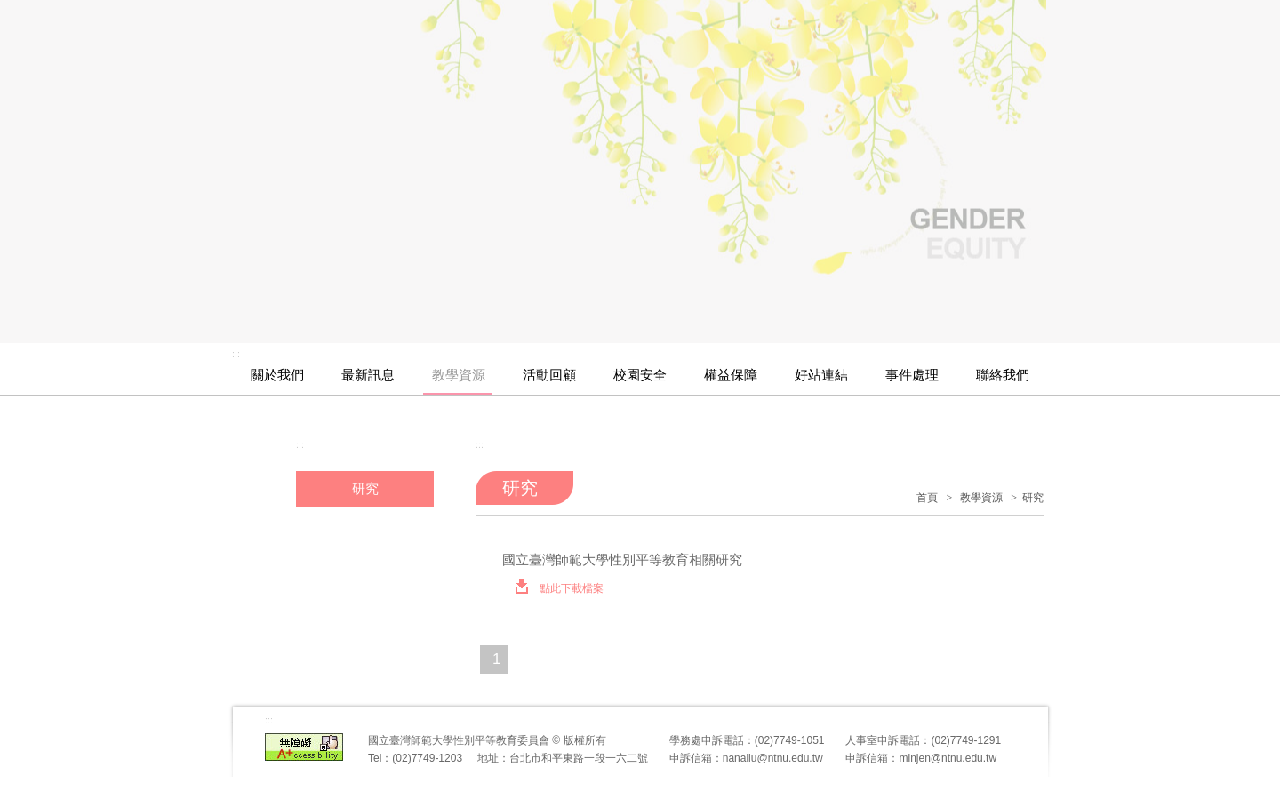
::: (236, 353)
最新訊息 (368, 374)
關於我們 (277, 374)
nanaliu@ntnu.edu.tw (773, 758)
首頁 (927, 497)
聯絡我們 (1002, 374)
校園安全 (640, 374)
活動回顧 (549, 374)
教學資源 (458, 374)
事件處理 (912, 374)
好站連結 (821, 374)
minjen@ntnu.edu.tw (947, 758)
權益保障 (730, 374)
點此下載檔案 (554, 588)
